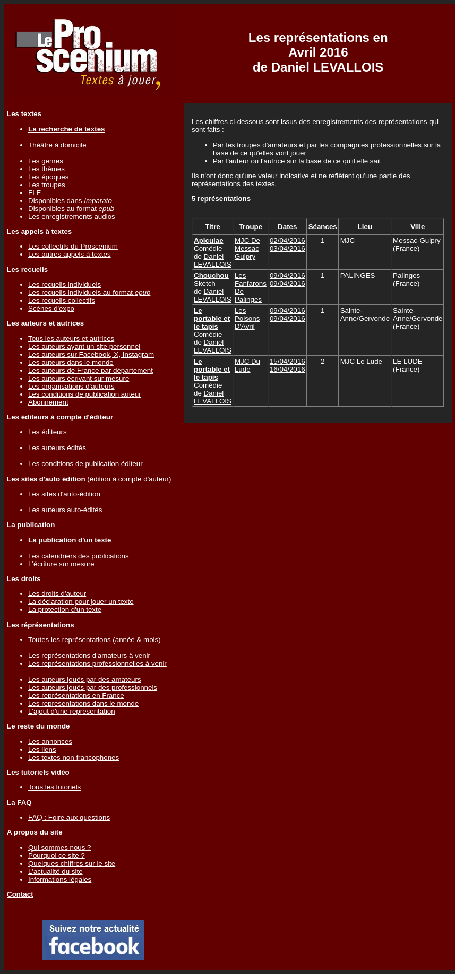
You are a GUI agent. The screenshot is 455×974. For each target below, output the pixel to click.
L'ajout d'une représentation (71, 711)
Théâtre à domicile (57, 145)
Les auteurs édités (57, 448)
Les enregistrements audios (71, 217)
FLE (34, 193)
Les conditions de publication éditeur (85, 464)
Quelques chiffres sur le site (71, 863)
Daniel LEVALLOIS (212, 260)
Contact (20, 894)
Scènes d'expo (51, 308)
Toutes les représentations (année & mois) (94, 640)
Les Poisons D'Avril (247, 318)
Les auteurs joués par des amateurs (84, 679)
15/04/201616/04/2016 (287, 365)
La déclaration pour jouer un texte (81, 602)
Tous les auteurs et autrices (71, 339)
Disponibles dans (70, 201)
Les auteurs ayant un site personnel (84, 346)
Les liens (42, 749)
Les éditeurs (47, 432)
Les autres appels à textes (69, 254)
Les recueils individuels (64, 284)
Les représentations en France (76, 695)
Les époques (48, 177)
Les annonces (50, 741)
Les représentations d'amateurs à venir (89, 656)
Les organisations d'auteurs (71, 386)
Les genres (45, 161)
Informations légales (59, 879)
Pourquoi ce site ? (56, 855)
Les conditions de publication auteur (84, 394)
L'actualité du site (55, 871)
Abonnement (48, 402)
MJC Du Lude (247, 365)
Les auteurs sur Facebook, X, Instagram (91, 354)
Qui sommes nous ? (59, 848)
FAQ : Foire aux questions (69, 817)
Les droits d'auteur (57, 594)
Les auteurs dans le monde (71, 362)
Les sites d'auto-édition (64, 494)
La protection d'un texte (64, 609)
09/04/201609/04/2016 (287, 279)
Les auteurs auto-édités (65, 510)
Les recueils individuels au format (89, 292)
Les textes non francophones (73, 757)
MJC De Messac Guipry (247, 248)
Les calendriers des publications (78, 556)
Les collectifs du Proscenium (73, 246)
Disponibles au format (71, 209)
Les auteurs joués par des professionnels (92, 687)
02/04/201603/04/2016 (287, 244)
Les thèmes (46, 169)
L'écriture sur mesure (61, 564)
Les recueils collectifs (61, 300)
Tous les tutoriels (54, 787)
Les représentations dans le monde (83, 703)
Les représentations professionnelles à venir (97, 664)
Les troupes (46, 185)
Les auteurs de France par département (90, 370)
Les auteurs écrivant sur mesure (78, 378)
